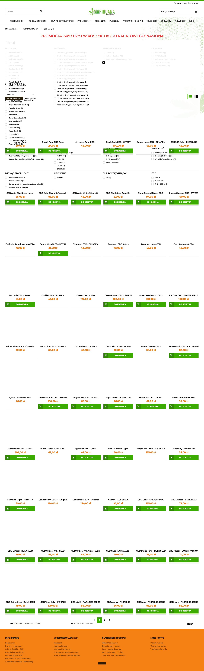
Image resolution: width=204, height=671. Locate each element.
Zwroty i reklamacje (13, 646)
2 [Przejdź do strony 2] (104, 620)
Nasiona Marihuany (62, 649)
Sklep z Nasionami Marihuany (67, 655)
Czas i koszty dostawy (111, 649)
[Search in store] (22, 11)
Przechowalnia (156, 643)
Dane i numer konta (111, 646)
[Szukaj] (41, 11)
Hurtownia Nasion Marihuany (18, 658)
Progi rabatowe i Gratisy (112, 652)
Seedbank (58, 643)
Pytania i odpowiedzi (14, 652)
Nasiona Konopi (60, 646)
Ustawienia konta (158, 646)
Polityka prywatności (14, 655)
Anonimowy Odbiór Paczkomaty (19, 662)
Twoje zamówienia (158, 649)
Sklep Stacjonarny (109, 643)
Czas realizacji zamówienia (113, 655)
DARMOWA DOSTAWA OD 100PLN (25, 624)
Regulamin (10, 643)
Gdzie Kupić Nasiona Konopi (66, 652)
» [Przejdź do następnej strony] (109, 620)
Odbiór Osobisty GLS (14, 649)
